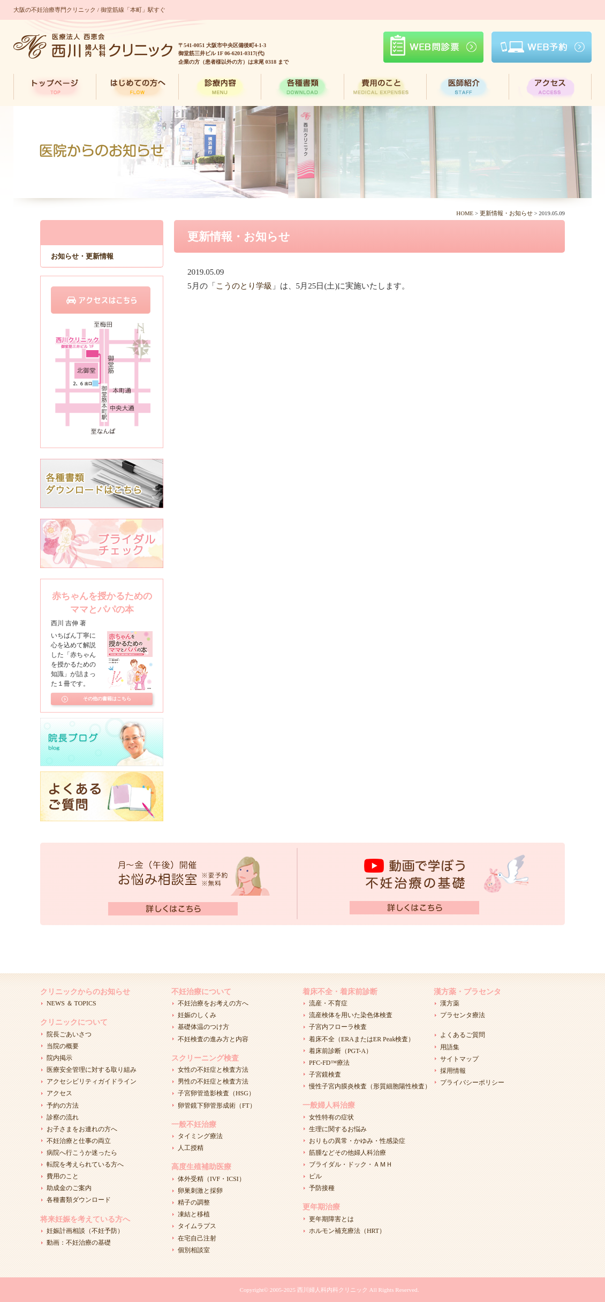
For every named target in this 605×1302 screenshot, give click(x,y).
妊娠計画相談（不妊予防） (85, 1231)
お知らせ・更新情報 (82, 256)
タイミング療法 (200, 1136)
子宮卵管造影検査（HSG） (216, 1093)
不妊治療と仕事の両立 (79, 1141)
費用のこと (63, 1176)
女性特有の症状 (331, 1117)
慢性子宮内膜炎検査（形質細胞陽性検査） (370, 1086)
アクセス (59, 1093)
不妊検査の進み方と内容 (213, 1039)
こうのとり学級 (244, 285)
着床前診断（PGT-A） (340, 1051)
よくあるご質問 (462, 1035)
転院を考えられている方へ (85, 1164)
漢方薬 (449, 1003)
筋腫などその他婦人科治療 (347, 1152)
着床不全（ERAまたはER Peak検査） (361, 1039)
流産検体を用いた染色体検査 (350, 1015)
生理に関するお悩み (338, 1129)
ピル (315, 1176)
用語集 (449, 1047)
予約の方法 (63, 1105)
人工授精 (190, 1148)
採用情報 (453, 1070)
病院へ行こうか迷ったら (82, 1152)
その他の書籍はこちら (107, 698)
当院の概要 (63, 1046)
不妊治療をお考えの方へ (213, 1003)
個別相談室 (194, 1250)
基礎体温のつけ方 (203, 1027)
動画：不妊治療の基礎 (79, 1242)
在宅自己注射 (197, 1238)
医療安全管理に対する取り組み (92, 1069)
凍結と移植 (194, 1214)
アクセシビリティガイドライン (92, 1081)
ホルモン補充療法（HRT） (347, 1231)
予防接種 (322, 1188)
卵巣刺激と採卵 (200, 1190)
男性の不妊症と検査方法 (213, 1081)
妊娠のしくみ (197, 1015)
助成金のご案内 (69, 1188)
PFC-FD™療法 (329, 1062)
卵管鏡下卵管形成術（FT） (217, 1105)
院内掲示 (59, 1058)
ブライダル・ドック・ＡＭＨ (350, 1164)
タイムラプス (197, 1226)
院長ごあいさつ (69, 1034)
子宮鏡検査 (325, 1074)
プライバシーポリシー (472, 1082)
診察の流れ (63, 1117)
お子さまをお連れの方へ (82, 1129)
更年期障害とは (331, 1219)
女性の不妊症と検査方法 (213, 1069)
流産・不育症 (328, 1003)
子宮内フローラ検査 (338, 1027)
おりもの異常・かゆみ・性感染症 (357, 1141)
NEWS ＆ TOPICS (71, 1003)
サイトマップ (459, 1059)
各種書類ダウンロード (79, 1199)
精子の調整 (194, 1202)
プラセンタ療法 (462, 1015)
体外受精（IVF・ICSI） (211, 1179)
